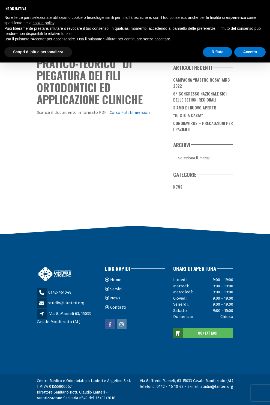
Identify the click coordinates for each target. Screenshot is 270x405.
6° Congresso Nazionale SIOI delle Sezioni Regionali (200, 97)
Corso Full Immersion (130, 112)
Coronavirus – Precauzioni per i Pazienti (203, 126)
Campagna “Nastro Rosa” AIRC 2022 (201, 83)
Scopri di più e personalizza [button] (38, 52)
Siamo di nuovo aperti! (194, 108)
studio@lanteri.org (66, 302)
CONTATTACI (195, 333)
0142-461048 (59, 292)
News (177, 187)
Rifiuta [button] (218, 52)
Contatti (118, 307)
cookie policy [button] (43, 23)
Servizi (116, 289)
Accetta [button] (250, 52)
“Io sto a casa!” (188, 115)
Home (115, 279)
